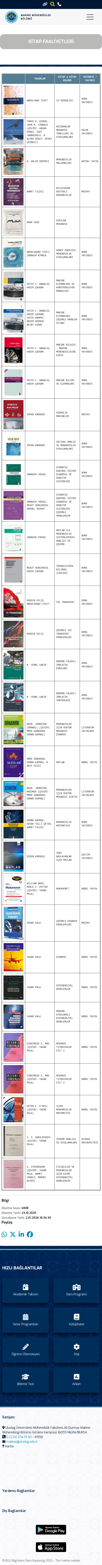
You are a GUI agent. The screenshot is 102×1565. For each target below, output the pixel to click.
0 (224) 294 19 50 (19, 1437)
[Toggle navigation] (90, 17)
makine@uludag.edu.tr (22, 1442)
